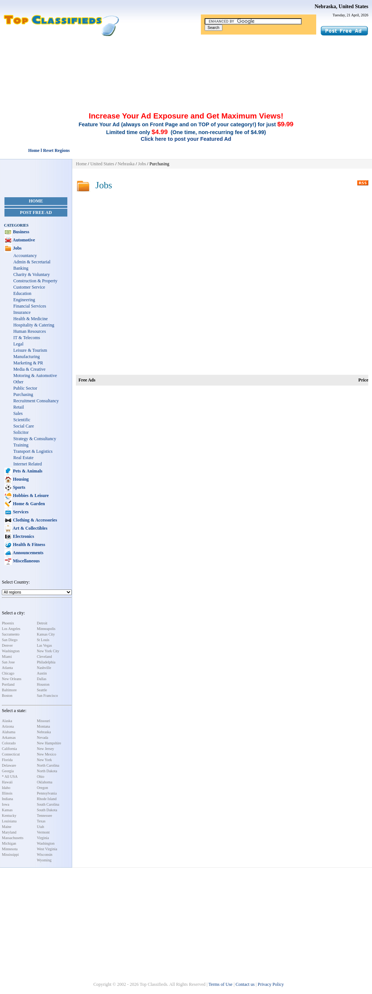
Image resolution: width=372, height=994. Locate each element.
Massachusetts (12, 838)
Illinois (7, 793)
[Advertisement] (186, 57)
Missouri (43, 721)
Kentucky (9, 815)
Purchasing (23, 394)
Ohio (40, 776)
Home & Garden (28, 503)
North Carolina (48, 765)
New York (44, 760)
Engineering (24, 299)
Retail (18, 407)
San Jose (8, 662)
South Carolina (48, 804)
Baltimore (9, 690)
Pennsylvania (47, 793)
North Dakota (47, 771)
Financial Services (29, 306)
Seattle (42, 690)
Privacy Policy (271, 984)
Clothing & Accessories (34, 520)
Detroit (42, 623)
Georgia (8, 771)
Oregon (42, 788)
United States (102, 163)
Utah (40, 827)
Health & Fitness (28, 544)
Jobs (17, 248)
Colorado (9, 743)
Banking (21, 268)
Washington (11, 651)
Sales (18, 413)
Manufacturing (26, 356)
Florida (7, 760)
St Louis (43, 640)
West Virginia (47, 849)
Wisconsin (44, 854)
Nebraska (44, 732)
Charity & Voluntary (31, 274)
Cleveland (44, 656)
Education (22, 293)
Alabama (8, 732)
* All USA (9, 776)
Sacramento (10, 634)
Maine (7, 827)
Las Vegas (44, 645)
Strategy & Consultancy (34, 438)
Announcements (28, 552)
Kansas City (46, 634)
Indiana (7, 799)
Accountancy (25, 255)
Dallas (41, 679)
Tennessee (44, 815)
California (9, 749)
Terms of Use (220, 984)
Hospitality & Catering (33, 325)
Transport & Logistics (33, 451)
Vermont (43, 832)
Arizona (8, 726)
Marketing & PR (28, 363)
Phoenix (8, 623)
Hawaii (7, 782)
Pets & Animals (27, 471)
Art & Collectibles (30, 528)
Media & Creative (29, 369)
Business (20, 231)
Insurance (22, 312)
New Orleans (11, 679)
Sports (18, 487)
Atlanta (7, 668)
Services (20, 511)
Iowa (5, 804)
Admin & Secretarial (32, 261)
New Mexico (46, 754)
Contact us (244, 984)
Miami (7, 656)
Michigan (9, 843)
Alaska (7, 721)
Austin (42, 673)
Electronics (23, 536)
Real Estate (23, 457)
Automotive (23, 240)
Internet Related (27, 464)
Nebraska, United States (341, 6)
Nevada (42, 737)
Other (18, 381)
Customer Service (29, 287)
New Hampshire (49, 743)
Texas (41, 821)
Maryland (9, 832)
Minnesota (9, 849)
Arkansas (9, 737)
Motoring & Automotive (35, 375)
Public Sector (25, 388)
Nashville (44, 668)
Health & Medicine (30, 318)
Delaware (9, 765)
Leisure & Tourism (30, 350)
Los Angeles (11, 629)
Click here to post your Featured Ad (186, 139)
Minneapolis (46, 629)
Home (36, 201)
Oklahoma (44, 782)
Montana (43, 726)
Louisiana (9, 821)
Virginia (43, 838)
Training (21, 445)
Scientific (22, 419)
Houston (43, 684)
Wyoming (44, 860)
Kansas (7, 810)
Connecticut (11, 754)
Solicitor (21, 432)
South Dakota (47, 810)
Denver (7, 645)
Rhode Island (47, 799)
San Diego (9, 640)
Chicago (8, 673)
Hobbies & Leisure (30, 495)
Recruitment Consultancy (36, 400)
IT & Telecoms (26, 337)
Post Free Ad (36, 212)
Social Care (23, 426)
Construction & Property (35, 280)
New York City (48, 651)
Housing (20, 479)
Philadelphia (46, 662)
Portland (8, 684)
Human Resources (29, 331)
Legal (18, 344)
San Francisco (47, 695)
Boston (7, 695)
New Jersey (45, 749)
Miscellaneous (26, 560)
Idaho (6, 788)
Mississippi (10, 854)
